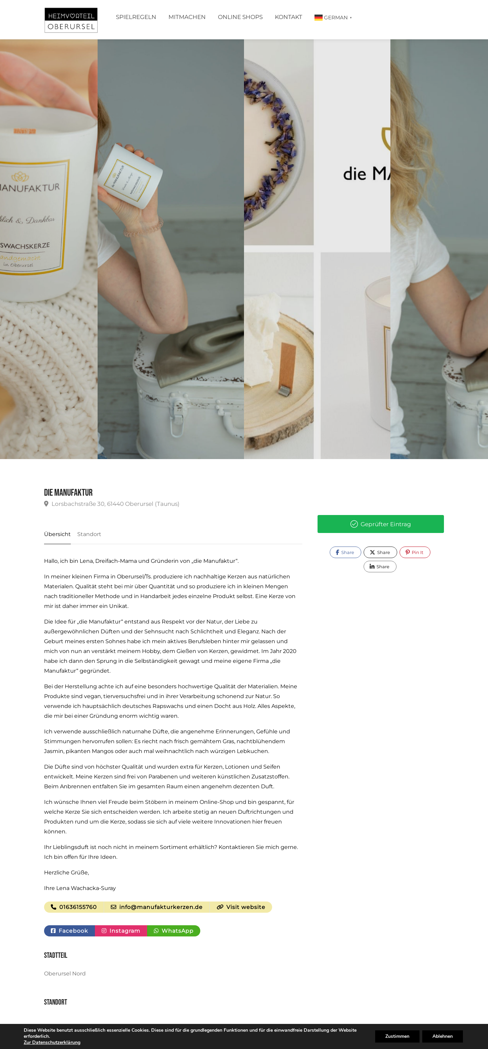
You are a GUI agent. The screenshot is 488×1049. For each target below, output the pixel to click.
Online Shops (240, 17)
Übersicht (57, 534)
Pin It (414, 552)
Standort (89, 534)
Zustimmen (397, 1036)
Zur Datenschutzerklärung (52, 1042)
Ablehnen (442, 1036)
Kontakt (288, 17)
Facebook (69, 931)
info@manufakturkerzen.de (157, 907)
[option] (317, 249)
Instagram (121, 931)
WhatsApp (174, 931)
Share (345, 552)
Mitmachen (187, 17)
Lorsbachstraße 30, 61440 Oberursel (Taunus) (112, 503)
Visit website (241, 907)
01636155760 (74, 907)
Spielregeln (136, 17)
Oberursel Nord (65, 973)
